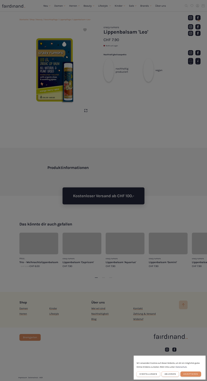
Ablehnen (170, 374)
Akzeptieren (190, 374)
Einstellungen (148, 374)
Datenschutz (181, 367)
